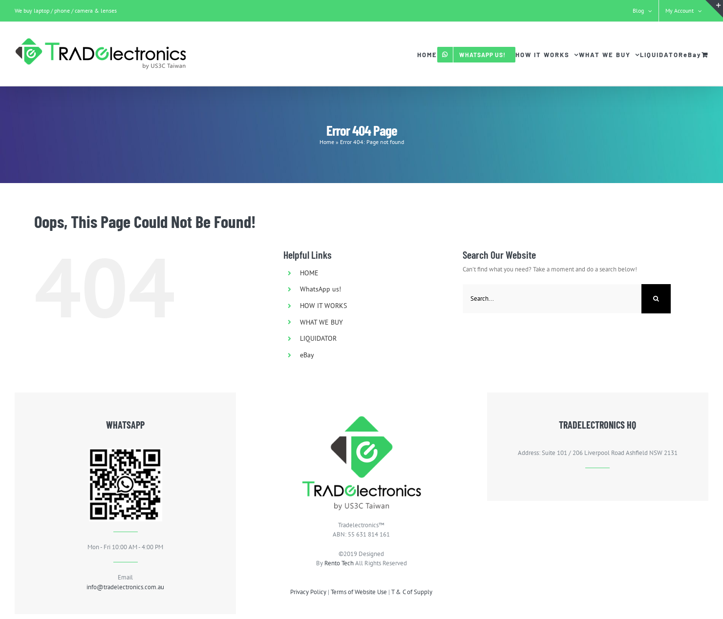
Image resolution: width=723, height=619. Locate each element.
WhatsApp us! (320, 289)
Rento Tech (339, 563)
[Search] (656, 298)
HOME (309, 272)
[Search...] (552, 298)
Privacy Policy (308, 592)
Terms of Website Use (359, 592)
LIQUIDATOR (318, 338)
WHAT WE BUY (321, 322)
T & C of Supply (411, 592)
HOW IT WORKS (323, 305)
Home (326, 141)
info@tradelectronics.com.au (125, 587)
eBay (307, 355)
